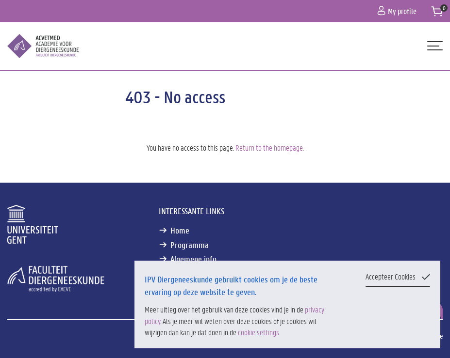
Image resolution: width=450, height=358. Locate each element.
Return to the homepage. (269, 147)
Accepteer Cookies (391, 276)
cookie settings (258, 332)
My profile (397, 11)
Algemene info (193, 259)
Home (179, 230)
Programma (189, 244)
